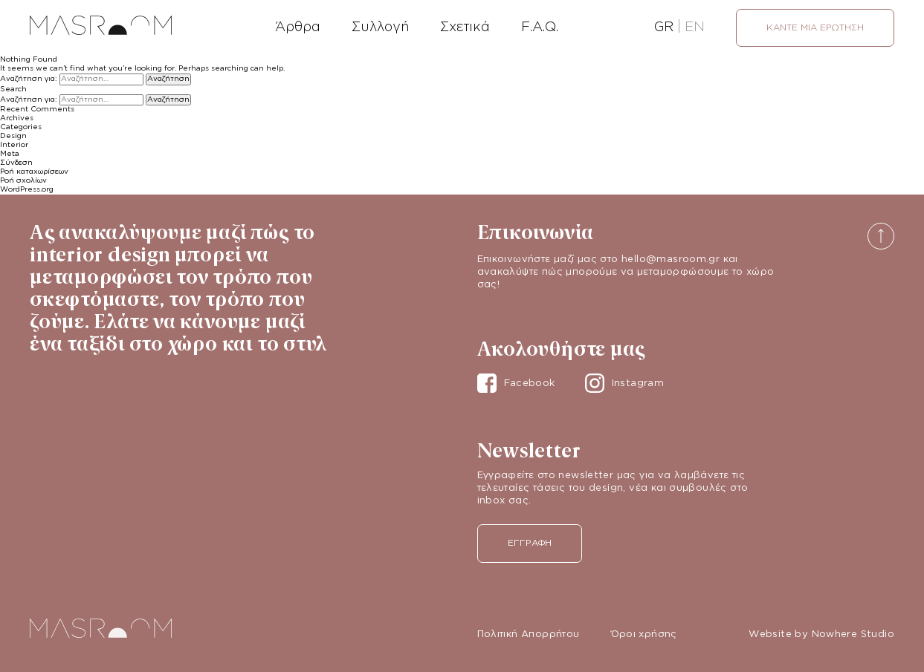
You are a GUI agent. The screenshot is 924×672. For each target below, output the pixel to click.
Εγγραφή (530, 543)
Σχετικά (465, 27)
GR (663, 27)
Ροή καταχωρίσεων (34, 172)
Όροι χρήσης (644, 634)
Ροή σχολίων (23, 180)
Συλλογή (380, 27)
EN (695, 27)
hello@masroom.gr (670, 259)
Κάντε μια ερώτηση (815, 28)
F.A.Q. (539, 27)
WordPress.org (27, 189)
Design (13, 136)
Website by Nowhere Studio (821, 634)
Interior (14, 145)
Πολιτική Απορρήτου (528, 634)
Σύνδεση (16, 163)
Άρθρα (297, 27)
